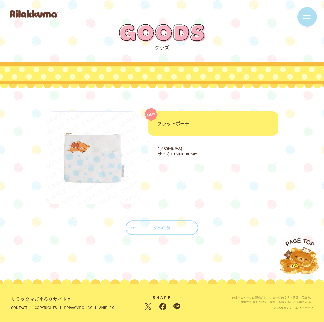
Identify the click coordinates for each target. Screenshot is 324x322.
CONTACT (19, 307)
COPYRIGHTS (46, 307)
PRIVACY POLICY (78, 307)
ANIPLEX (106, 307)
